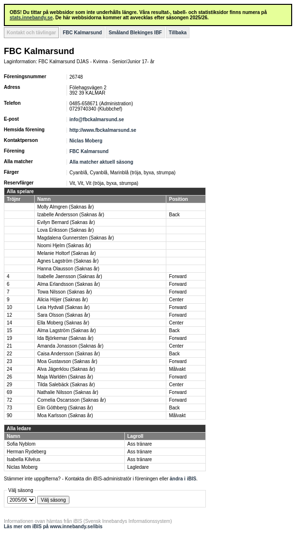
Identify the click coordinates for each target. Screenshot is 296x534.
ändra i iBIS (183, 478)
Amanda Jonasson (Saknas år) (70, 346)
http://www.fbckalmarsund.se (102, 130)
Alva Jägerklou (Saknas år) (66, 369)
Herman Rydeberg (26, 451)
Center (176, 299)
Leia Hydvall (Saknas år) (63, 307)
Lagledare (137, 467)
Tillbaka (178, 32)
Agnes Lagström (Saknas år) (67, 261)
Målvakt (177, 369)
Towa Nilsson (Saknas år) (64, 292)
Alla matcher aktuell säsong (101, 162)
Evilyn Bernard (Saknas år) (66, 222)
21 (9, 346)
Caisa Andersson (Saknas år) (68, 353)
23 (9, 361)
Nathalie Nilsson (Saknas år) (67, 392)
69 (9, 392)
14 (9, 322)
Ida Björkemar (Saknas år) (65, 338)
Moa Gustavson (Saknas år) (67, 361)
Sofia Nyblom (21, 444)
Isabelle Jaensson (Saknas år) (69, 276)
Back (174, 214)
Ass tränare (139, 444)
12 (9, 315)
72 (9, 400)
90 (9, 415)
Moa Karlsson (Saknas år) (65, 415)
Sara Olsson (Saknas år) (63, 315)
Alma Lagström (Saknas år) (66, 330)
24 (9, 369)
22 (9, 353)
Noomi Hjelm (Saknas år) (64, 245)
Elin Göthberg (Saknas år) (65, 407)
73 (9, 407)
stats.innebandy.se (31, 17)
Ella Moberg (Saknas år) (63, 322)
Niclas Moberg (85, 140)
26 (9, 376)
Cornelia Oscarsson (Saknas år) (71, 400)
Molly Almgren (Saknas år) (65, 207)
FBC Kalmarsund (82, 32)
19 (9, 338)
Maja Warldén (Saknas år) (65, 376)
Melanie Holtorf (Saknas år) (66, 253)
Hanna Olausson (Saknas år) (68, 268)
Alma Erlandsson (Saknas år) (68, 284)
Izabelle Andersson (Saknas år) (70, 214)
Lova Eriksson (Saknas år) (65, 230)
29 (9, 384)
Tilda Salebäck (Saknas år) (66, 384)
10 (9, 307)
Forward (178, 276)
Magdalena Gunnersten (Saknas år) (75, 237)
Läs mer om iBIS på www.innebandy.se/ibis (53, 526)
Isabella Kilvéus (23, 459)
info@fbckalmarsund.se (96, 119)
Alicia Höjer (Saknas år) (62, 299)
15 (9, 330)
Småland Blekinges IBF (135, 32)
